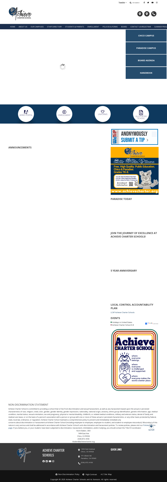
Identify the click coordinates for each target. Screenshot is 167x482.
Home (12, 27)
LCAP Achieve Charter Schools (123, 312)
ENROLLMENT (93, 27)
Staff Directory (54, 27)
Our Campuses (37, 27)
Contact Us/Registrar (140, 27)
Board (124, 27)
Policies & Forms (110, 27)
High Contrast (91, 474)
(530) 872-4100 (87, 462)
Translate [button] (122, 2)
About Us (23, 27)
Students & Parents (74, 27)
